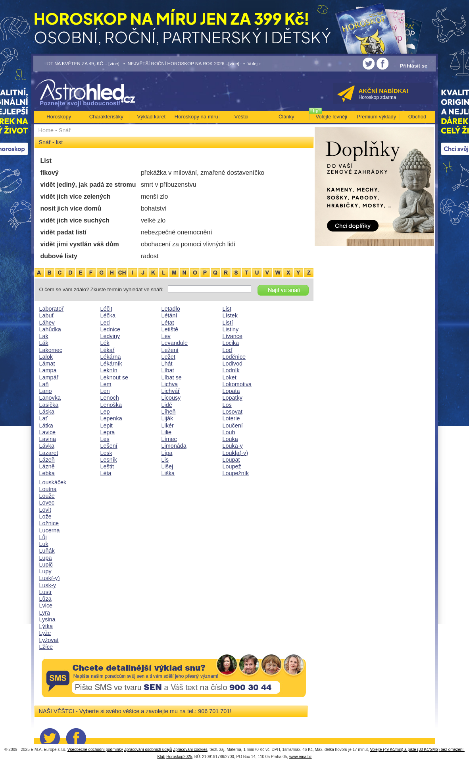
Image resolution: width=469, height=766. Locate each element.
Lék (105, 343)
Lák (43, 343)
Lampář (49, 377)
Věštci (241, 117)
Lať (43, 418)
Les (105, 439)
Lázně (47, 466)
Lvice (46, 605)
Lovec (46, 502)
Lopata (231, 391)
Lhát (167, 363)
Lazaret (48, 453)
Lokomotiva (237, 384)
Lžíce (46, 647)
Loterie (231, 418)
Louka (230, 439)
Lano (45, 391)
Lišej (167, 466)
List (227, 309)
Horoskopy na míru (196, 117)
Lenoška (111, 405)
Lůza (45, 599)
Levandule (174, 343)
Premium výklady (376, 117)
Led (105, 322)
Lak (43, 336)
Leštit (107, 466)
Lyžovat (49, 640)
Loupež (232, 466)
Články (286, 117)
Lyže (45, 633)
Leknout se (114, 377)
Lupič (46, 564)
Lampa (48, 370)
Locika (231, 343)
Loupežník (236, 473)
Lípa (167, 453)
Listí (228, 322)
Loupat (231, 460)
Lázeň (47, 460)
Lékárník (111, 363)
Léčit (106, 309)
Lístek (230, 315)
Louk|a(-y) (235, 453)
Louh (229, 432)
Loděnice (234, 357)
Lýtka (46, 626)
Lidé (166, 405)
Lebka (47, 473)
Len (105, 391)
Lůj (43, 537)
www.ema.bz (300, 756)
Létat (167, 322)
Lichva (169, 384)
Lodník (231, 370)
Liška (168, 473)
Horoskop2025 (179, 756)
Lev (166, 336)
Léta (105, 473)
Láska (46, 411)
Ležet (168, 357)
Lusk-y (47, 585)
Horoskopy (58, 117)
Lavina (47, 439)
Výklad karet (151, 117)
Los (227, 405)
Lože (45, 516)
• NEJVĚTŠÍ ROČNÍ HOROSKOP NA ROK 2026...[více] (181, 63)
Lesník (108, 460)
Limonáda (173, 446)
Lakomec (50, 350)
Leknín (108, 370)
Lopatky (232, 398)
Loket (229, 377)
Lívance (232, 336)
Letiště (169, 329)
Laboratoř (51, 309)
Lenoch (109, 398)
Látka (46, 425)
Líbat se (171, 377)
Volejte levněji (332, 117)
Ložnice (49, 523)
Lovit (45, 510)
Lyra (44, 612)
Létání (169, 315)
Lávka (46, 446)
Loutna (48, 489)
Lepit (106, 425)
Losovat (232, 411)
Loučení (233, 425)
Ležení (170, 350)
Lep (105, 411)
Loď (228, 350)
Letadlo (170, 309)
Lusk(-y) (49, 578)
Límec (169, 439)
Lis (165, 460)
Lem (105, 384)
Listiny (231, 329)
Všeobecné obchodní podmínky (95, 749)
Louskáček (53, 482)
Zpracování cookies (190, 749)
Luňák (47, 550)
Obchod (417, 117)
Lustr (45, 592)
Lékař (107, 350)
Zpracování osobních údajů (148, 749)
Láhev (47, 322)
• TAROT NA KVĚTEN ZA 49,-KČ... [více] (76, 63)
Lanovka (50, 398)
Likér (167, 425)
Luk (43, 544)
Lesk (106, 453)
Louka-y (233, 446)
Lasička (49, 405)
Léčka (107, 315)
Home (46, 130)
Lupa (45, 558)
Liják (167, 418)
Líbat (167, 370)
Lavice (47, 432)
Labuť (46, 315)
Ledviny (110, 336)
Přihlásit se (413, 66)
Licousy (171, 398)
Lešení (108, 446)
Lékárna (110, 357)
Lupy (45, 571)
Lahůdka (50, 329)
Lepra (107, 432)
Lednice (110, 329)
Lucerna (49, 530)
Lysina (47, 619)
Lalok (46, 357)
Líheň (168, 411)
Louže (47, 496)
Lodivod (232, 363)
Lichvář (170, 391)
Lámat (47, 363)
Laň (44, 384)
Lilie (166, 432)
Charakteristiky (106, 117)
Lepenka (111, 418)
